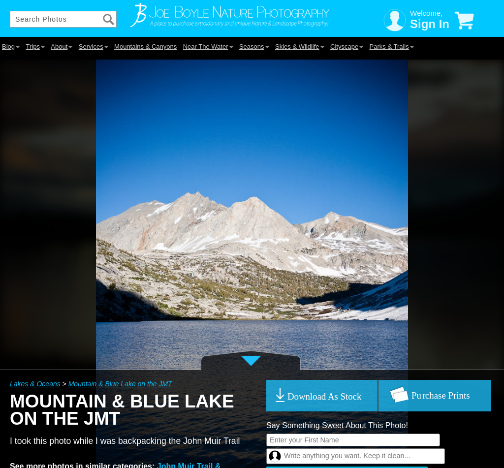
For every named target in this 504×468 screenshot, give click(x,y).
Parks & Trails (392, 46)
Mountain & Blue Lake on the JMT (120, 384)
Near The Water (208, 46)
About (61, 46)
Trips (35, 46)
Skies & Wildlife (299, 46)
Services (93, 46)
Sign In (429, 24)
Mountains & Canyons (145, 46)
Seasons (254, 46)
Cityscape (346, 46)
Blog (11, 46)
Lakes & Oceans (35, 384)
